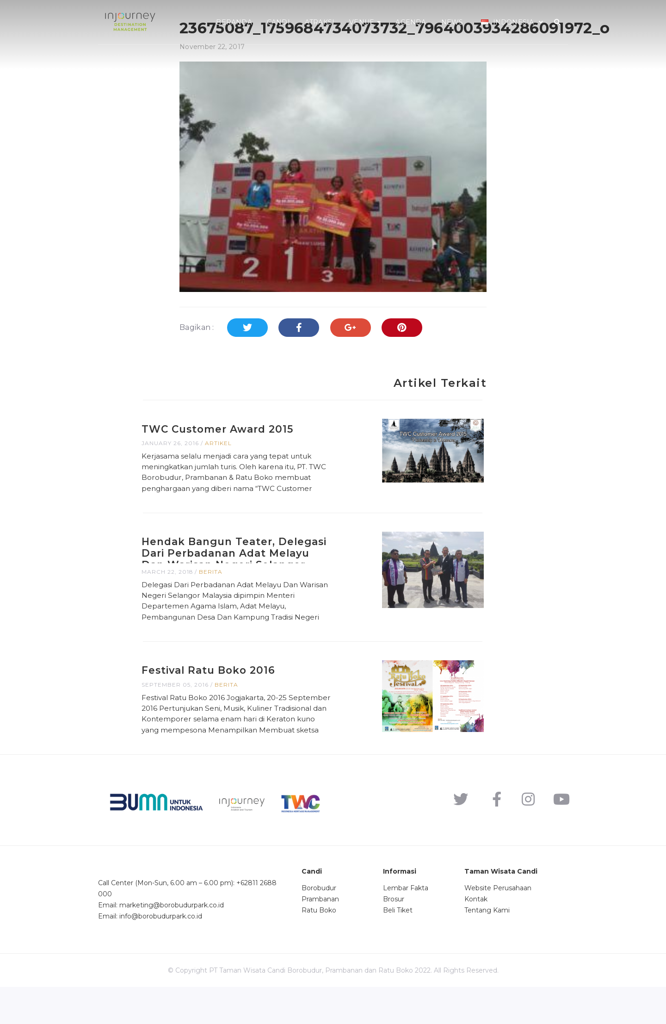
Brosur (393, 935)
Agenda (410, 22)
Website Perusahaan (497, 924)
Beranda (234, 22)
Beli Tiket (398, 947)
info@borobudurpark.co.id (160, 953)
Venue (365, 22)
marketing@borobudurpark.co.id (171, 942)
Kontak (475, 935)
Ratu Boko (319, 947)
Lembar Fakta (405, 924)
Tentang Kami (487, 947)
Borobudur (319, 924)
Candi (278, 22)
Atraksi (319, 22)
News (452, 22)
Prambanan (320, 935)
